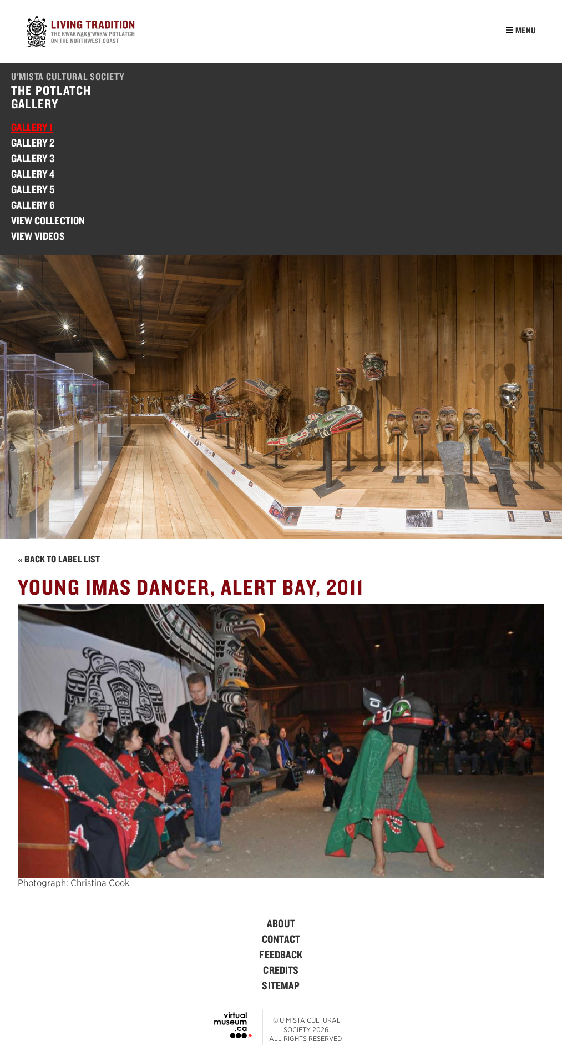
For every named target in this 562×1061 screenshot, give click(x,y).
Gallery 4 (32, 173)
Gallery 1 (32, 127)
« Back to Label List (59, 559)
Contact (281, 939)
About (281, 923)
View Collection (48, 220)
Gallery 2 (32, 142)
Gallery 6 (33, 205)
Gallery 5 (32, 189)
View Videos (38, 236)
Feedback (280, 954)
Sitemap (281, 985)
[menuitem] (281, 923)
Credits (280, 970)
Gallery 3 (32, 158)
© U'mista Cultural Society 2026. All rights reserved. (306, 1029)
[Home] (82, 33)
